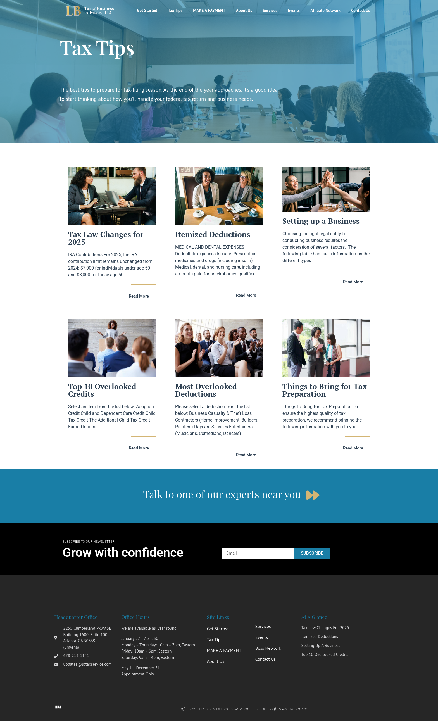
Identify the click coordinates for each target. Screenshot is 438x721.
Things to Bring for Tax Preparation (324, 390)
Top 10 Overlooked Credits (102, 390)
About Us (241, 10)
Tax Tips (171, 10)
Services (268, 10)
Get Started (142, 10)
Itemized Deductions (212, 234)
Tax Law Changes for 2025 (106, 238)
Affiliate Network (325, 10)
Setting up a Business (321, 221)
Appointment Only (137, 674)
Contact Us (360, 10)
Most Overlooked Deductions (206, 390)
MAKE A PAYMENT (206, 10)
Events (292, 10)
